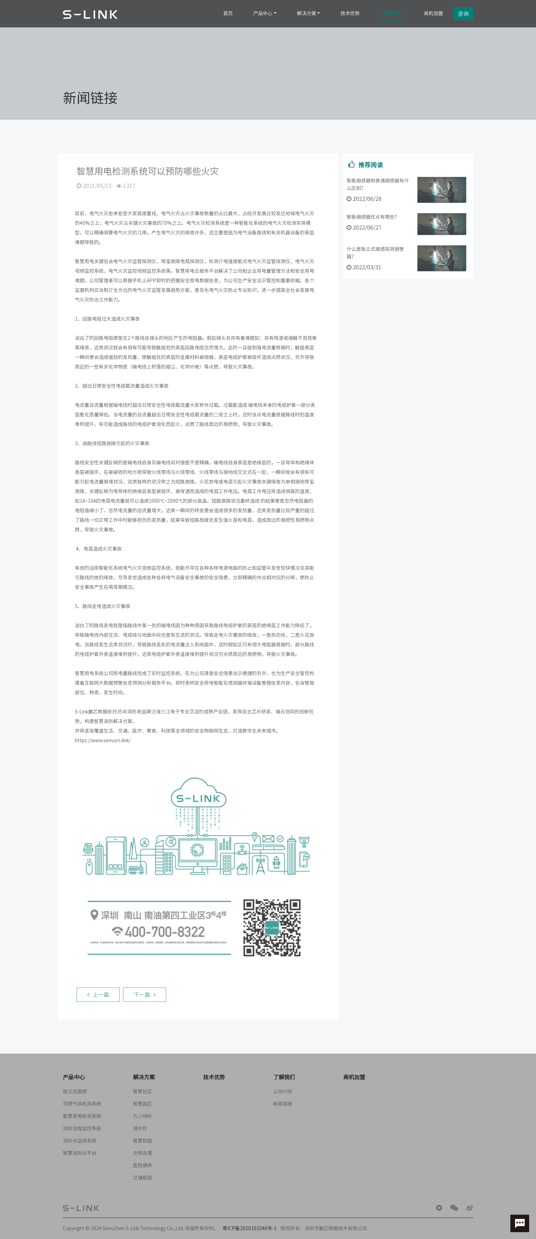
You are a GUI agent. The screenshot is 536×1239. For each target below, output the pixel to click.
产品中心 (262, 13)
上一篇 (98, 997)
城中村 (140, 1128)
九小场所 (142, 1116)
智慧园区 (142, 1103)
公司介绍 (282, 1091)
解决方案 (306, 13)
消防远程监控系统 (82, 1128)
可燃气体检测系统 (82, 1103)
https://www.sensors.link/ (100, 740)
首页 (228, 13)
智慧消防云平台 (79, 1153)
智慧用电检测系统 (82, 1116)
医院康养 (142, 1165)
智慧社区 (142, 1091)
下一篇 (145, 997)
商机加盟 (433, 13)
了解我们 (389, 13)
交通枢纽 (142, 1177)
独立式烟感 (75, 1091)
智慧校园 (142, 1140)
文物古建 (142, 1153)
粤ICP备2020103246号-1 (250, 1228)
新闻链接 (282, 1103)
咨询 (463, 13)
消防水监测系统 (79, 1140)
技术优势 (350, 13)
